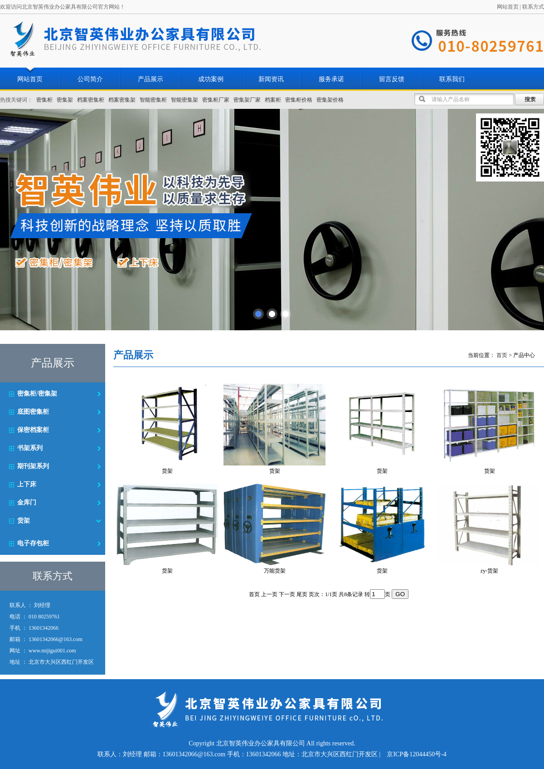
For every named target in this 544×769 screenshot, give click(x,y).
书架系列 (30, 448)
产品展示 (150, 79)
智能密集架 (184, 100)
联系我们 (452, 79)
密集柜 (44, 100)
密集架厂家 (247, 100)
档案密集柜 (90, 100)
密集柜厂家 (215, 100)
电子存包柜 (33, 543)
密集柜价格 (298, 100)
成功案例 (210, 79)
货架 (23, 520)
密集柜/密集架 (37, 393)
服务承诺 (331, 79)
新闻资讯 (271, 79)
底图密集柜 (33, 411)
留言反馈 (391, 79)
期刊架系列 (33, 466)
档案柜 (273, 100)
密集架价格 (330, 100)
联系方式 (533, 7)
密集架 (65, 100)
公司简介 (90, 79)
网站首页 (508, 7)
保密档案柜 (33, 429)
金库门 (26, 502)
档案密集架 (122, 100)
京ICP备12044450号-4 (416, 754)
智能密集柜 (153, 100)
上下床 (26, 484)
